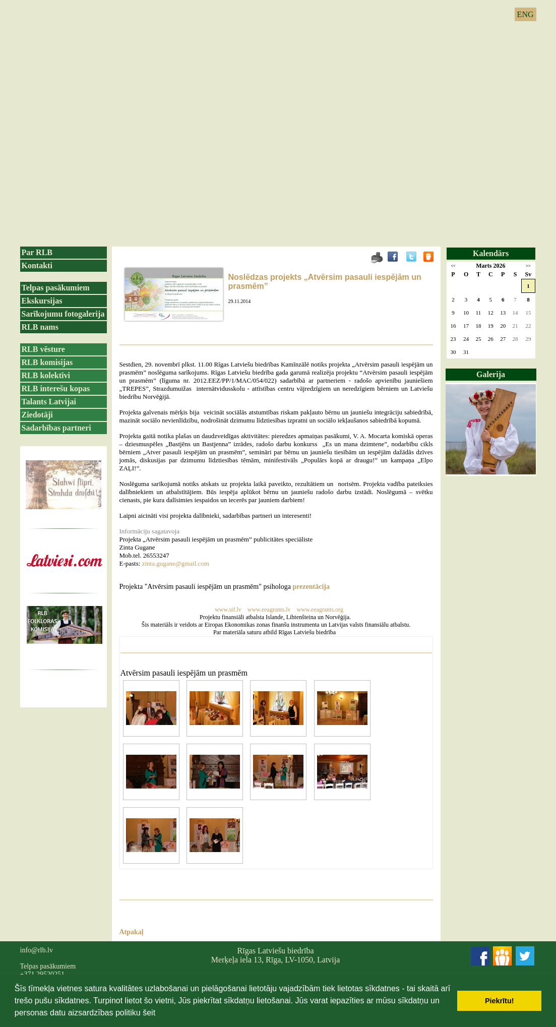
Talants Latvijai (49, 401)
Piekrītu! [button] (499, 1001)
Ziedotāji (37, 414)
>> (528, 266)
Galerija (490, 374)
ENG (525, 14)
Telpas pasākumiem (56, 287)
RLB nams (40, 327)
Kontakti (37, 265)
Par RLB (37, 252)
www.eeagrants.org (320, 609)
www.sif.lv (228, 609)
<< (453, 266)
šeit (149, 1012)
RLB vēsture (43, 349)
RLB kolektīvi (46, 375)
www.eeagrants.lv (270, 609)
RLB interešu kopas (56, 388)
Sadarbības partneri (56, 428)
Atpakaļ (131, 932)
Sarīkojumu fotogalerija (63, 314)
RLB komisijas (47, 362)
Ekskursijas (42, 300)
